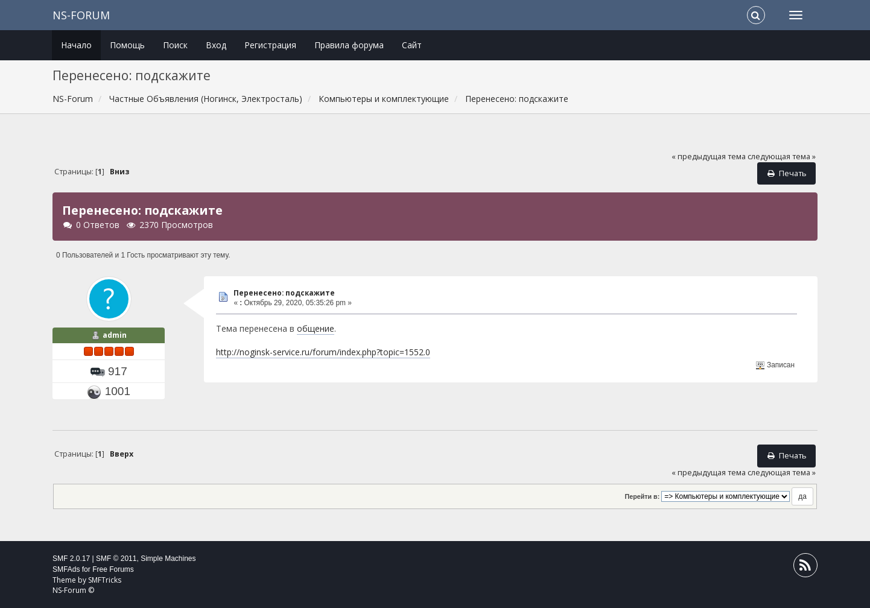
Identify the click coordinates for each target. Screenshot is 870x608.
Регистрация (270, 45)
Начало (76, 45)
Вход (216, 45)
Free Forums (113, 569)
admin (115, 335)
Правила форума (349, 45)
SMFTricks (104, 580)
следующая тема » (782, 156)
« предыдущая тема (709, 156)
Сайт (412, 45)
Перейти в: (642, 496)
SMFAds (66, 569)
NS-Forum (81, 15)
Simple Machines (168, 558)
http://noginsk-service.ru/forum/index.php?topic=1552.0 (323, 352)
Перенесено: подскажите (284, 292)
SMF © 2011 (116, 558)
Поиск (175, 45)
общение (315, 328)
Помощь (127, 45)
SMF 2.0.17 (71, 558)
